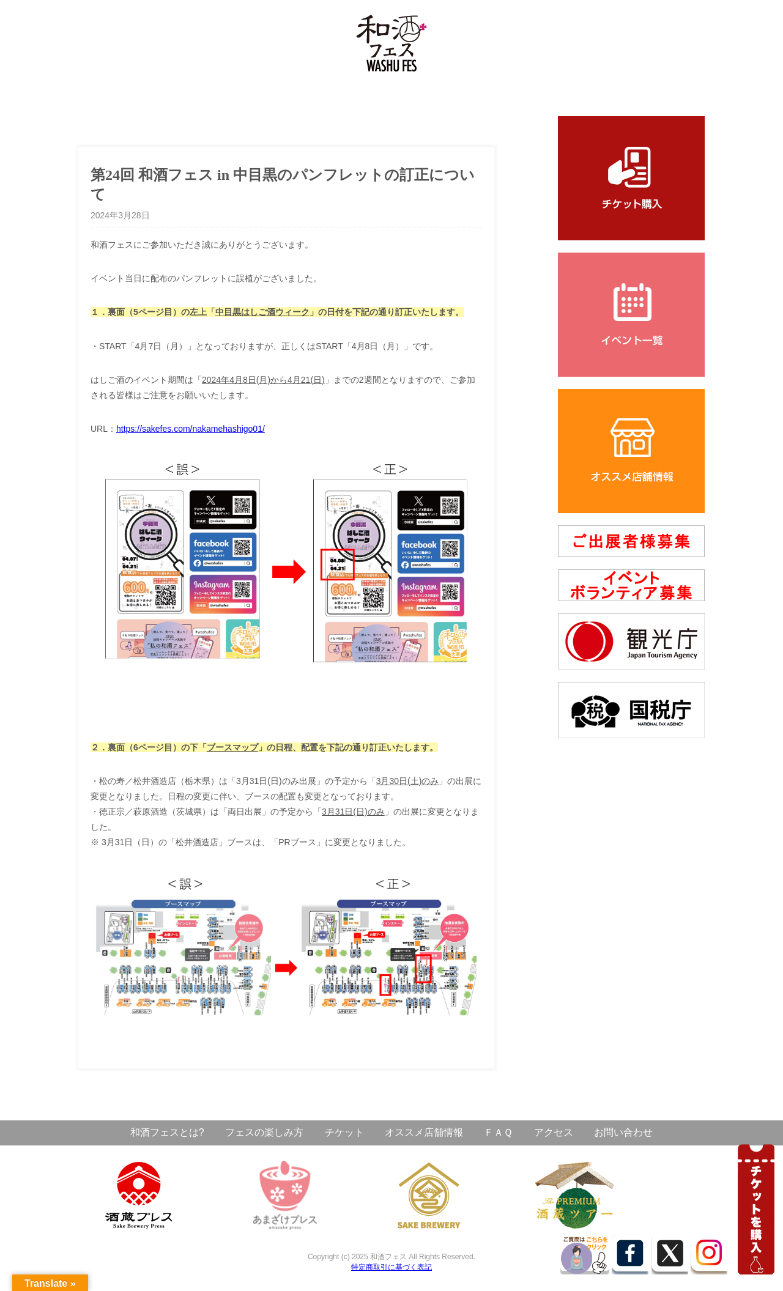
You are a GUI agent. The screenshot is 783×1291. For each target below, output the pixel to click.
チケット (344, 1132)
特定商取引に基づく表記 (391, 1267)
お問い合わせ (623, 1132)
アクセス (553, 1132)
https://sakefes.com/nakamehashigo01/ (190, 429)
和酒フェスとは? (167, 1132)
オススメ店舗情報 (424, 1132)
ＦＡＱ (498, 1132)
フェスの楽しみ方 (264, 1132)
